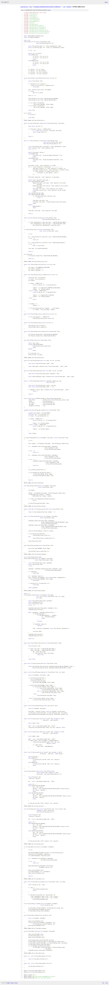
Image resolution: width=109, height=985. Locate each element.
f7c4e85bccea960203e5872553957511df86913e (47, 7)
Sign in (106, 2)
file (49, 10)
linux (30, 7)
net (64, 7)
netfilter (68, 7)
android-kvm (24, 7)
